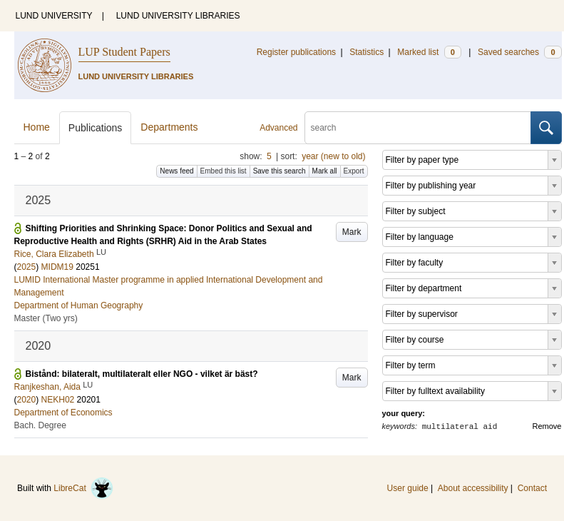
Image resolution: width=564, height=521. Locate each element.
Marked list (429, 52)
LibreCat (83, 488)
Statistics (366, 52)
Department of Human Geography (78, 305)
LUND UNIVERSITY (54, 16)
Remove (547, 426)
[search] (417, 127)
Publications (95, 127)
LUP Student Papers (124, 52)
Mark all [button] (324, 171)
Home (37, 127)
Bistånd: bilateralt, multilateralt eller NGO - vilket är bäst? (142, 374)
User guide (408, 488)
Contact (532, 488)
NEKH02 (58, 400)
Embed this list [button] (223, 171)
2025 (26, 267)
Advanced (278, 128)
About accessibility (473, 488)
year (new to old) (333, 156)
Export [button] (354, 171)
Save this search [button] (279, 171)
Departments (169, 127)
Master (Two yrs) (46, 318)
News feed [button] (176, 171)
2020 (26, 400)
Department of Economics (63, 413)
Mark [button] (352, 232)
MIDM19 (57, 267)
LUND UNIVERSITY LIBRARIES (178, 16)
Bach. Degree (40, 425)
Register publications (296, 52)
